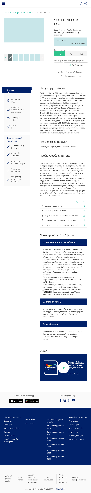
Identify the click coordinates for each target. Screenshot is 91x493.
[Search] (81, 3)
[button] (85, 3)
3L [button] (71, 54)
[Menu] (3, 3)
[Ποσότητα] (58, 65)
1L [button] (60, 54)
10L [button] (81, 54)
